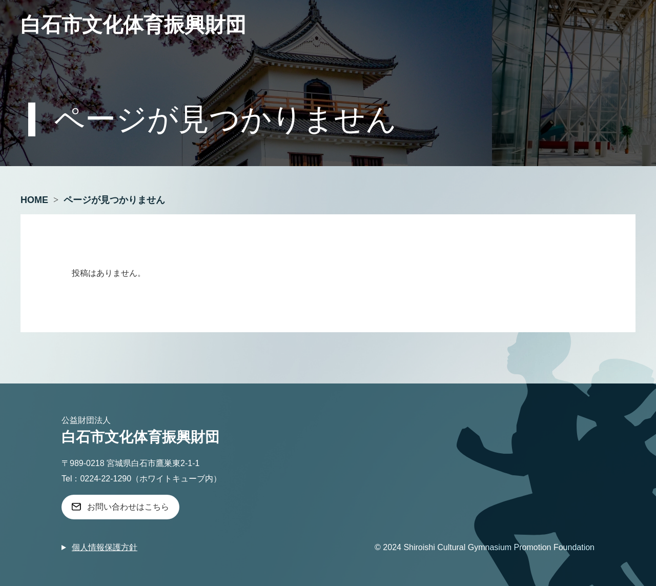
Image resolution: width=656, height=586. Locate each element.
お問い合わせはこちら (128, 506)
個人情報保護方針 (104, 547)
